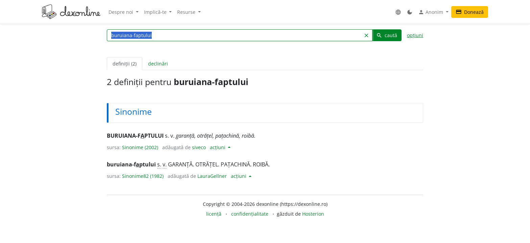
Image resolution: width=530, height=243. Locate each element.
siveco (199, 147)
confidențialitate (249, 214)
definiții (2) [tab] (125, 63)
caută (386, 35)
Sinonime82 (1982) (143, 176)
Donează (470, 12)
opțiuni (415, 35)
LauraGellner (212, 176)
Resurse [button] (187, 12)
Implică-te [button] (156, 12)
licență (213, 214)
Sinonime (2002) (140, 147)
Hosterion (313, 214)
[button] (398, 12)
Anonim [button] (431, 12)
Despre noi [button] (122, 12)
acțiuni (218, 147)
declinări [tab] (158, 63)
